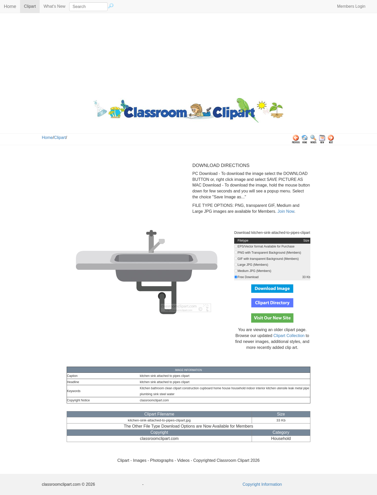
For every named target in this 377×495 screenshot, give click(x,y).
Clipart (32, 6)
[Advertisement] (188, 54)
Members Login (351, 6)
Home (10, 6)
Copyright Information (262, 484)
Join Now (285, 211)
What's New (54, 6)
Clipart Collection (288, 335)
